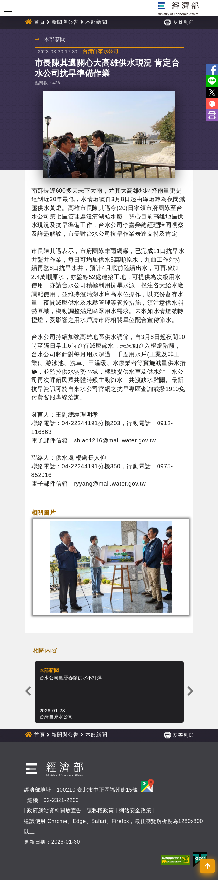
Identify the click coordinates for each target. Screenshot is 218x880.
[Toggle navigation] (8, 9)
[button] (207, 866)
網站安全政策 (135, 810)
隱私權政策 (100, 810)
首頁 (39, 22)
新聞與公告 (64, 22)
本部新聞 (96, 22)
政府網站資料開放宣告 (54, 810)
